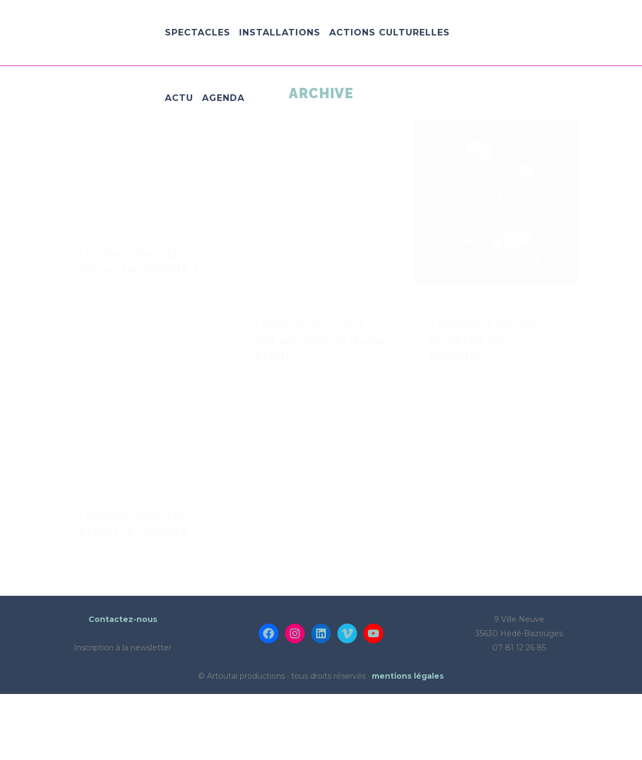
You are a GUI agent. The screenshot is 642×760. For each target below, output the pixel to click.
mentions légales (408, 742)
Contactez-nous (122, 685)
